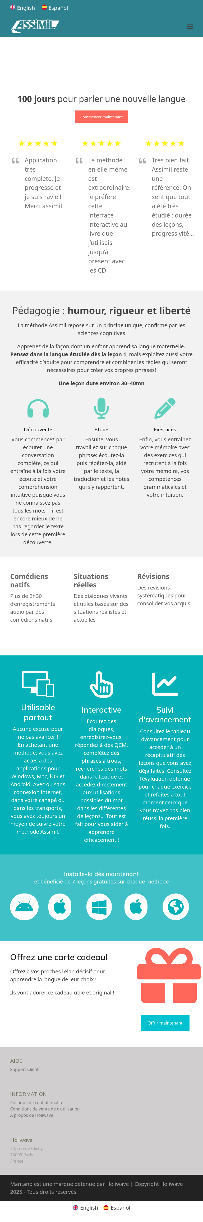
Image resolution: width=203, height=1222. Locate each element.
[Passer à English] (22, 8)
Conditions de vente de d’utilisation (45, 1109)
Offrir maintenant (164, 1023)
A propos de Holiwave (31, 1115)
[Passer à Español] (55, 8)
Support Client (24, 1069)
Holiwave (21, 1140)
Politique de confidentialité (36, 1102)
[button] (190, 27)
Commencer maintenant (101, 116)
